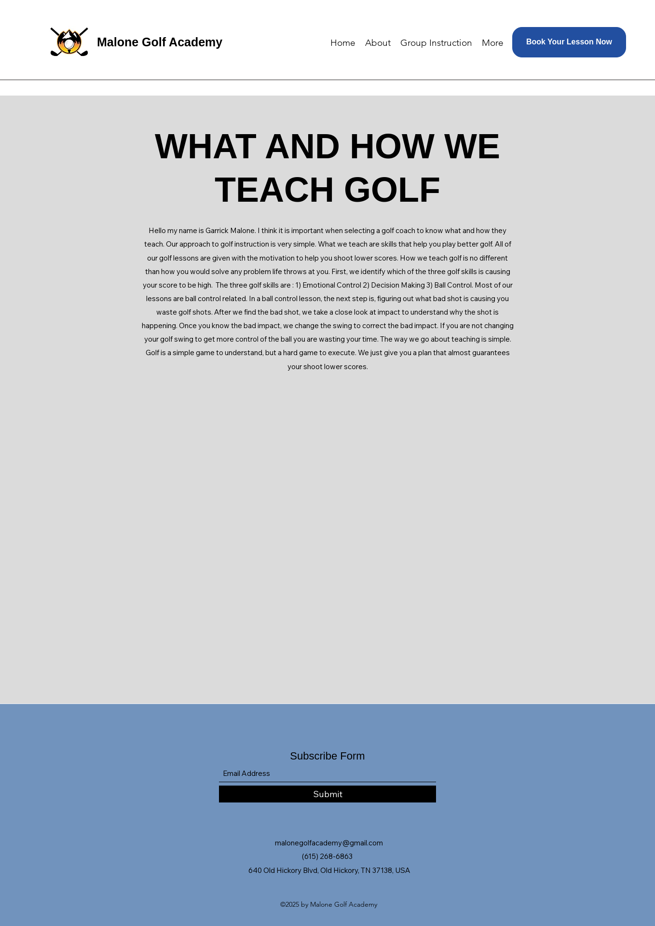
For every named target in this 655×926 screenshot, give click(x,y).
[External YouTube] (327, 522)
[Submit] (327, 794)
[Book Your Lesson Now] (569, 42)
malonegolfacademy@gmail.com (329, 842)
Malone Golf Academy (159, 42)
